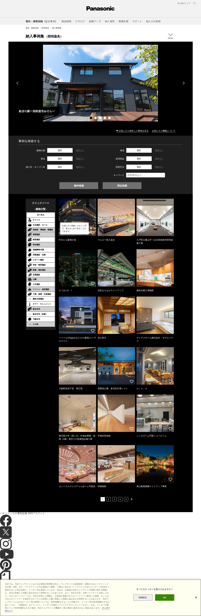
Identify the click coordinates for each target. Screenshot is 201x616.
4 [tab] (105, 118)
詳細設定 (143, 607)
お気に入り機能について (164, 130)
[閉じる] (196, 607)
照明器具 (45, 28)
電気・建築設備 (32, 28)
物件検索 (79, 185)
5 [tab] (109, 118)
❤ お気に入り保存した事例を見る (132, 130)
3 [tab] (100, 118)
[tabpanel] (100, 83)
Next (184, 83)
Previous (17, 83)
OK (164, 607)
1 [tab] (91, 118)
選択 (60, 150)
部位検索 (122, 185)
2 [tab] (96, 118)
